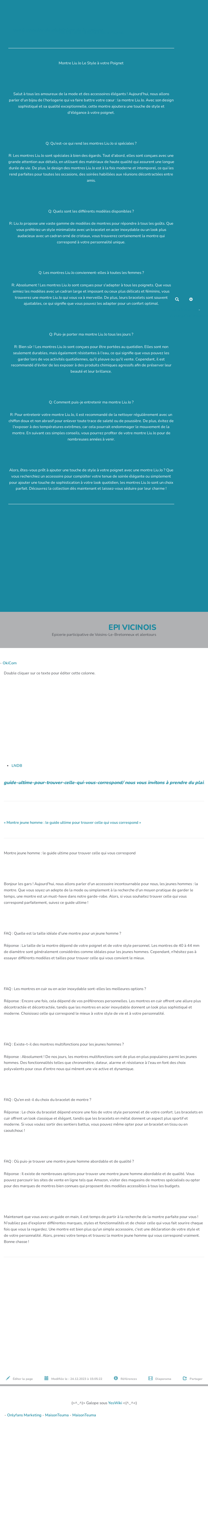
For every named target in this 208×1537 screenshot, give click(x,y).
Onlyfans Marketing (24, 1415)
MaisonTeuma (57, 1415)
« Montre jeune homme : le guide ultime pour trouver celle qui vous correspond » (72, 822)
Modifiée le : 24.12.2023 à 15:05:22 (73, 1378)
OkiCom (10, 663)
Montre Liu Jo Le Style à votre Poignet (91, 32)
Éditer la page (19, 1378)
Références (125, 1378)
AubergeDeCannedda (189, 316)
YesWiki (115, 1403)
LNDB (17, 765)
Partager (192, 1378)
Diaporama (159, 1378)
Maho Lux (189, 309)
